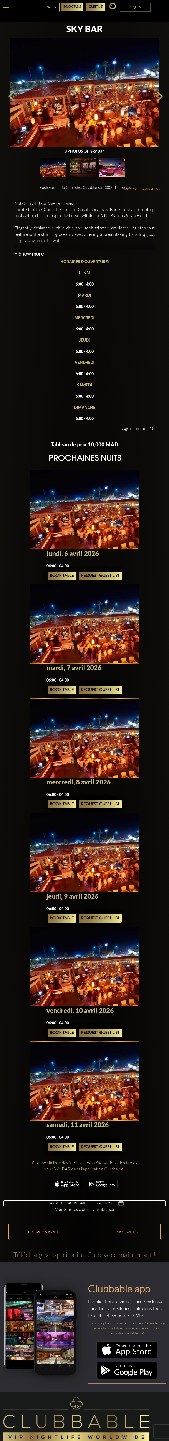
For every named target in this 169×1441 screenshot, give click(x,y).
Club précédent (42, 1231)
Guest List (95, 7)
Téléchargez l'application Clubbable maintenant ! (84, 1254)
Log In (135, 7)
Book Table (72, 7)
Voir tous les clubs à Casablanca (84, 1209)
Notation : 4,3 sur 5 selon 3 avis (43, 203)
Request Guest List (100, 576)
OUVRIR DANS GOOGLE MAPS (142, 188)
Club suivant (126, 1231)
